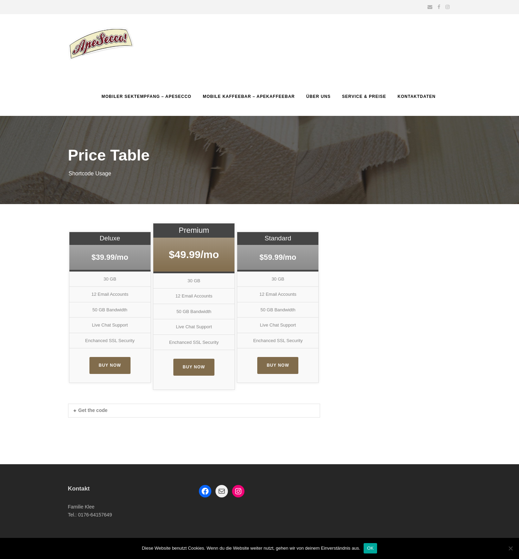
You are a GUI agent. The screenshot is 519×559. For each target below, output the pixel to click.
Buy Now (110, 365)
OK (370, 548)
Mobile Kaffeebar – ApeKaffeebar (249, 96)
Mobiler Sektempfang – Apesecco (146, 96)
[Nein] (510, 548)
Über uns (318, 96)
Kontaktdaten (416, 96)
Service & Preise (364, 96)
